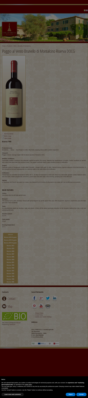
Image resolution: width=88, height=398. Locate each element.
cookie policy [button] (28, 384)
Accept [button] (81, 394)
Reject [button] (71, 394)
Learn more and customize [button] (12, 394)
